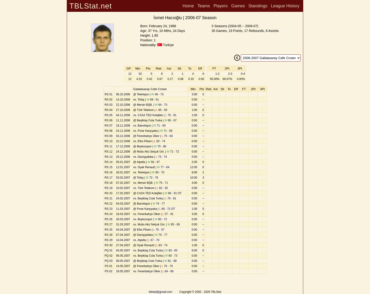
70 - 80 (160, 146)
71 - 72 (173, 151)
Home (188, 6)
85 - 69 (174, 224)
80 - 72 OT (167, 209)
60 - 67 (170, 120)
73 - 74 (161, 156)
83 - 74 (162, 245)
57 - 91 (167, 214)
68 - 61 (153, 99)
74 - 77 (159, 203)
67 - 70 (153, 240)
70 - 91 (171, 115)
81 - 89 (170, 261)
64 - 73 (161, 104)
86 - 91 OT (173, 193)
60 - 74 (159, 141)
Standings (257, 6)
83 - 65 (171, 250)
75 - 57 (158, 229)
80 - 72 (161, 219)
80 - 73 (171, 255)
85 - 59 (161, 110)
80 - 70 (158, 172)
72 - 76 (152, 177)
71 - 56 (166, 130)
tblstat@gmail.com (160, 292)
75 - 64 (167, 136)
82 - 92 (162, 188)
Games (238, 6)
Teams (204, 6)
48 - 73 (157, 94)
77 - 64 (163, 167)
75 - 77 (161, 235)
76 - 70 (167, 266)
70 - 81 (170, 198)
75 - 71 (162, 182)
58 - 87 (153, 162)
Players (221, 6)
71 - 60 (159, 125)
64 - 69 (167, 271)
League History (285, 6)
